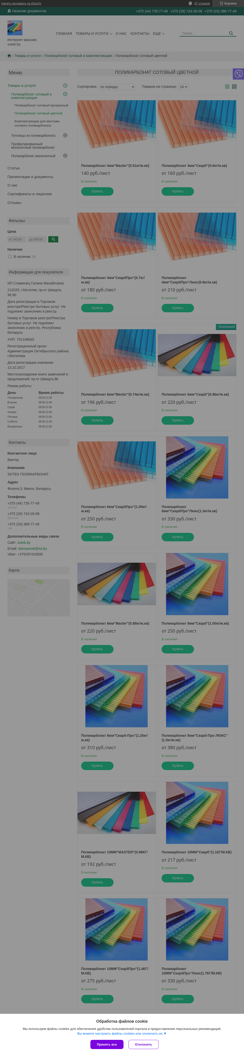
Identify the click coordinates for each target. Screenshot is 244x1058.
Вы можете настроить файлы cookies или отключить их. (120, 1033)
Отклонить (143, 1044)
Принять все (107, 1044)
